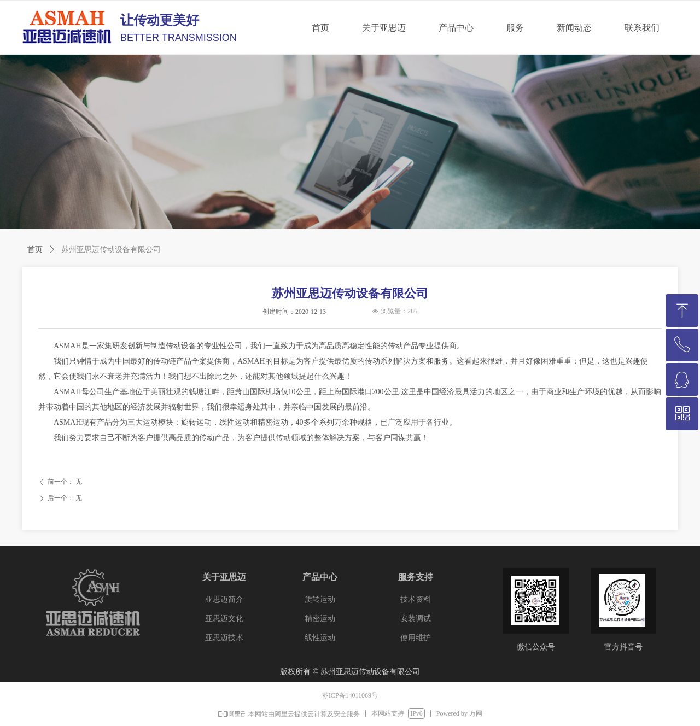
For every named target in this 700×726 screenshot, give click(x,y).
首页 (35, 249)
